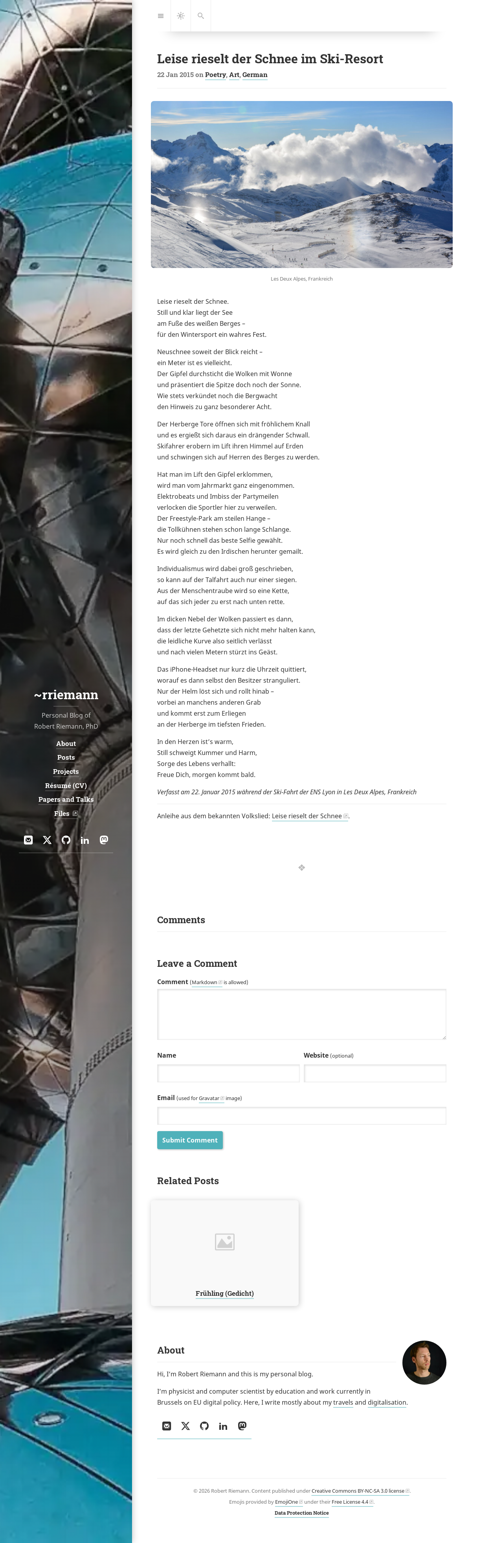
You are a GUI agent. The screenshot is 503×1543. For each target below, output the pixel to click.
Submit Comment (190, 1140)
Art (234, 74)
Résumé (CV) (66, 785)
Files (62, 813)
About (66, 743)
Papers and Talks (66, 799)
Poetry (215, 74)
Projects (66, 771)
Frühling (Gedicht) (225, 1292)
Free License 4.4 (350, 1501)
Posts (66, 757)
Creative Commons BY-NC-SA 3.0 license (358, 1490)
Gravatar (209, 1098)
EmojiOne (286, 1501)
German (255, 74)
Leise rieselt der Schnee (307, 816)
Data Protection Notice (302, 1512)
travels (343, 1402)
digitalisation (387, 1402)
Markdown (204, 982)
